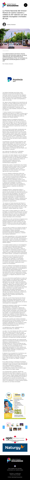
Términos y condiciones (15, 473)
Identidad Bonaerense (11, 5)
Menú (25, 5)
